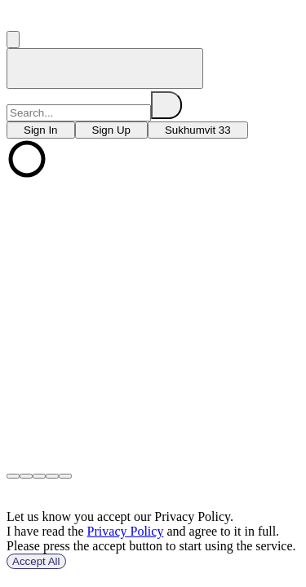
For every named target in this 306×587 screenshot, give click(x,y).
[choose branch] (41, 130)
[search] (166, 105)
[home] (105, 68)
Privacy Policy (125, 531)
